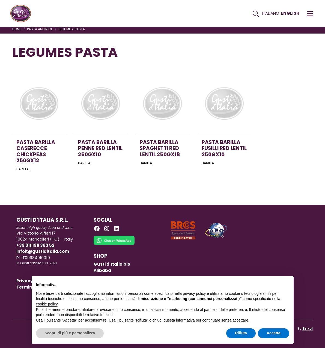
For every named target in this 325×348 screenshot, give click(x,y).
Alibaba (102, 270)
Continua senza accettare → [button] (263, 283)
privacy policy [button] (194, 293)
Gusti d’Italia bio (112, 264)
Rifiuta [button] (241, 333)
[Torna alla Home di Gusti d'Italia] (22, 13)
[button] (310, 13)
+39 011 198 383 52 (35, 245)
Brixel (307, 328)
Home (16, 29)
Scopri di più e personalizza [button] (70, 333)
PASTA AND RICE (40, 29)
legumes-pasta (71, 29)
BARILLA (22, 169)
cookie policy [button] (47, 304)
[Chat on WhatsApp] (114, 244)
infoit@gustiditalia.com (42, 251)
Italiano (270, 13)
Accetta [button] (274, 333)
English (290, 13)
